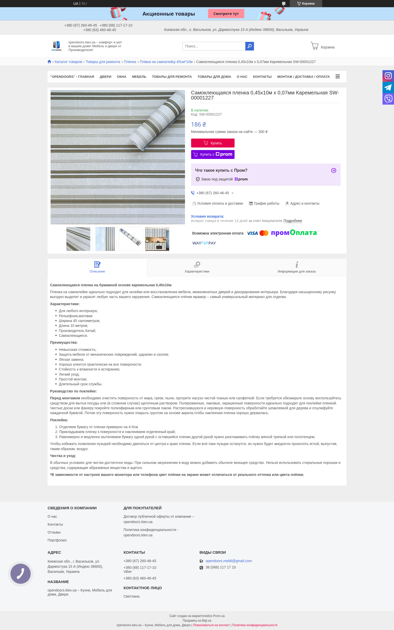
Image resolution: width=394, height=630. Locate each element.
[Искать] (249, 46)
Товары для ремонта (103, 62)
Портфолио (57, 540)
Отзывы (54, 532)
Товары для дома (214, 77)
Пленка (130, 62)
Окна (121, 77)
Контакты (262, 77)
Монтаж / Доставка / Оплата (303, 77)
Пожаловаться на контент (211, 625)
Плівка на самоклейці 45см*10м (166, 62)
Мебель (139, 77)
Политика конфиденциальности (254, 625)
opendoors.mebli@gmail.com (229, 561)
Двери (105, 77)
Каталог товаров (68, 62)
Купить (216, 143)
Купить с (216, 154)
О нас (242, 77)
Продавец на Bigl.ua (197, 620)
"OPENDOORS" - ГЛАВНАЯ (72, 77)
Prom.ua (219, 616)
